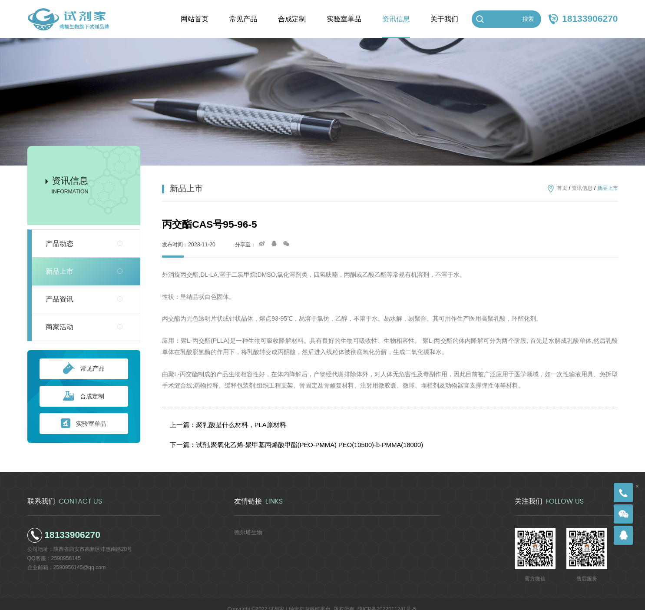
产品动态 (59, 243)
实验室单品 (83, 423)
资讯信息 (582, 189)
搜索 (528, 19)
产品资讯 (59, 299)
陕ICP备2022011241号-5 (386, 599)
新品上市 (59, 271)
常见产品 (84, 368)
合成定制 (83, 396)
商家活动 (59, 327)
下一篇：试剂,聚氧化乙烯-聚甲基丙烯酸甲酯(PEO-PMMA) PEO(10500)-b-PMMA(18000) (285, 437)
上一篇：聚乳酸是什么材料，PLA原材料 (224, 422)
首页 (562, 189)
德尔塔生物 (247, 522)
